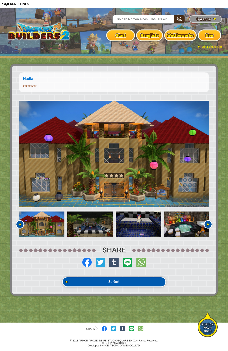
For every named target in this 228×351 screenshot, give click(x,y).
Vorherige (20, 224)
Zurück (114, 282)
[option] (114, 154)
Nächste (208, 224)
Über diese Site (212, 46)
